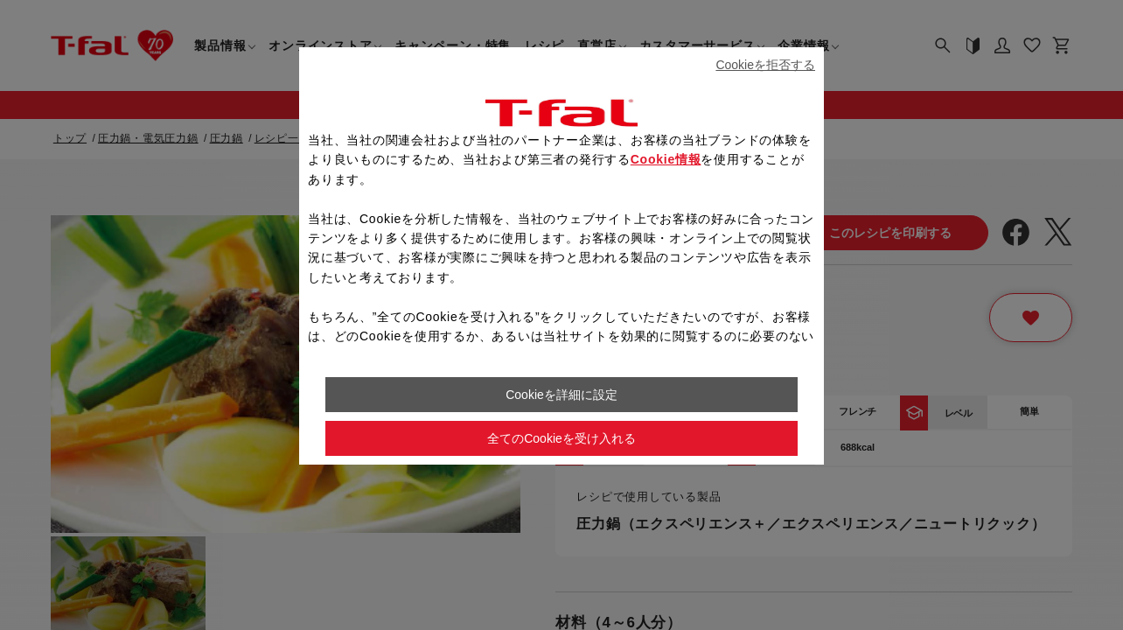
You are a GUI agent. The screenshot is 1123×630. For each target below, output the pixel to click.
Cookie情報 (666, 159)
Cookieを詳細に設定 (561, 395)
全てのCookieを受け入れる (561, 438)
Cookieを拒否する (765, 65)
